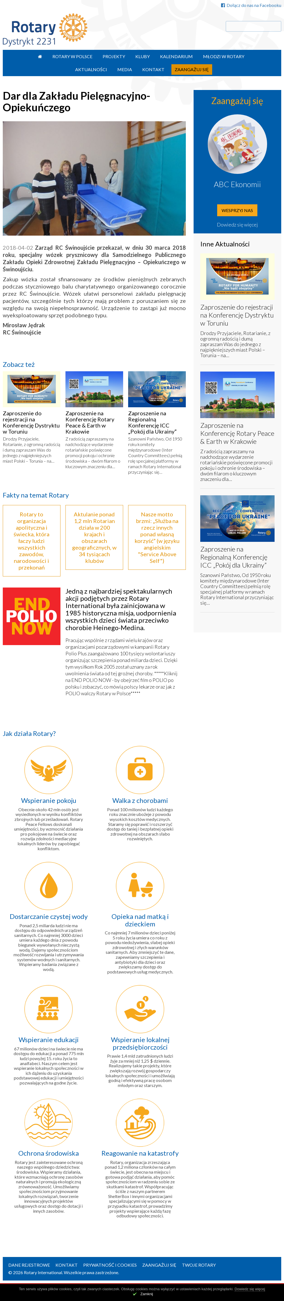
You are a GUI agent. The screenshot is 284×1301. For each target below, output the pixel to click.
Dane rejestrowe (29, 1264)
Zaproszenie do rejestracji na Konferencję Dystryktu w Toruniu (31, 422)
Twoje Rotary (199, 1264)
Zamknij (146, 1294)
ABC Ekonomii (237, 184)
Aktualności (91, 69)
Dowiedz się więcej (237, 224)
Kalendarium (176, 56)
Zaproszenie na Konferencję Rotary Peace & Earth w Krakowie (89, 422)
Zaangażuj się (192, 69)
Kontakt (153, 69)
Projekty (114, 56)
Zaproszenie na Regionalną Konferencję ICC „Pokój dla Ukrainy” (152, 422)
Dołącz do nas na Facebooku (251, 5)
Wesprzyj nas (237, 210)
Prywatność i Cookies (110, 1264)
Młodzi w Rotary (223, 56)
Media (124, 69)
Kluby (142, 56)
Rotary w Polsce (72, 56)
